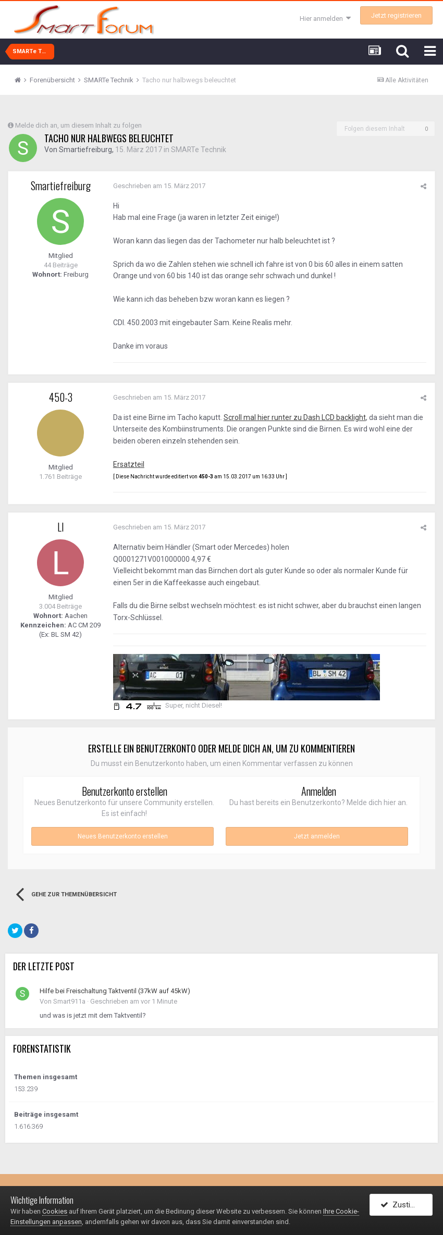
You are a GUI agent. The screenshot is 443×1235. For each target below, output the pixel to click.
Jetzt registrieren (396, 15)
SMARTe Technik (199, 149)
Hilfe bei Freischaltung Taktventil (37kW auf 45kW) (115, 991)
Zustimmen (406, 1205)
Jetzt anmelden (317, 836)
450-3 (60, 397)
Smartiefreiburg (85, 149)
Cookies (54, 1211)
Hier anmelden (325, 18)
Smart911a (69, 1001)
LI (60, 527)
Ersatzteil (128, 464)
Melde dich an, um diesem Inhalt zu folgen (78, 125)
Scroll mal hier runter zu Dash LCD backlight (294, 417)
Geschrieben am (159, 186)
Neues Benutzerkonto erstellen (123, 836)
